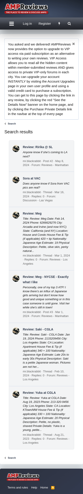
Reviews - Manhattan (55, 165)
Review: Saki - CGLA (38, 329)
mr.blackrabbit (32, 161)
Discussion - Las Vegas (38, 200)
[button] (12, 23)
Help (34, 487)
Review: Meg (32, 213)
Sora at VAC (32, 178)
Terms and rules (18, 487)
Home (44, 487)
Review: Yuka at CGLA (39, 392)
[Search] (69, 23)
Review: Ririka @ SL (38, 147)
